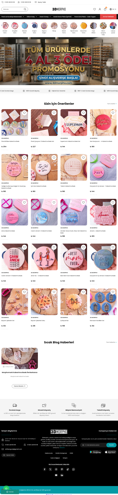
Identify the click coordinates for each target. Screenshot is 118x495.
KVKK (72, 454)
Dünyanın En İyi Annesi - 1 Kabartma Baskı (103, 187)
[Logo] (59, 9)
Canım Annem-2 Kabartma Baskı (41, 231)
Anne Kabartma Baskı (8, 231)
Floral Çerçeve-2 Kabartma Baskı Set (42, 142)
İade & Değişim (55, 459)
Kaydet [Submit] (111, 446)
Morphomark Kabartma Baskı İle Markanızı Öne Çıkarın (19, 373)
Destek (10, 492)
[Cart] (104, 9)
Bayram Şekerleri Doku (38, 321)
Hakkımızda (48, 454)
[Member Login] (99, 9)
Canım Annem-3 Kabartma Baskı (11, 276)
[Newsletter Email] (98, 446)
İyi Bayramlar (64, 321)
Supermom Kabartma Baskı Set (70, 142)
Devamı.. (62, 449)
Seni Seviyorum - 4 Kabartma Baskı (101, 142)
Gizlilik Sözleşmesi (61, 454)
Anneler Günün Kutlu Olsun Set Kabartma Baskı (73, 232)
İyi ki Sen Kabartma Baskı (38, 187)
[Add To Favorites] (24, 113)
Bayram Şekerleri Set (7, 321)
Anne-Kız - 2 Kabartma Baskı (40, 276)
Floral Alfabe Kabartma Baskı (10, 142)
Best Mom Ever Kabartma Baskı (70, 276)
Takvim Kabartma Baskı (67, 187)
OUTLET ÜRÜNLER (108, 17)
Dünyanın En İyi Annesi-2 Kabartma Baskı (102, 276)
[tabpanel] (19, 368)
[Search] (14, 9)
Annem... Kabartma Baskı (98, 231)
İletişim (65, 459)
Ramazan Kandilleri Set (97, 321)
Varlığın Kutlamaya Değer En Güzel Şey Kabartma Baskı (13, 188)
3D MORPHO (5, 139)
